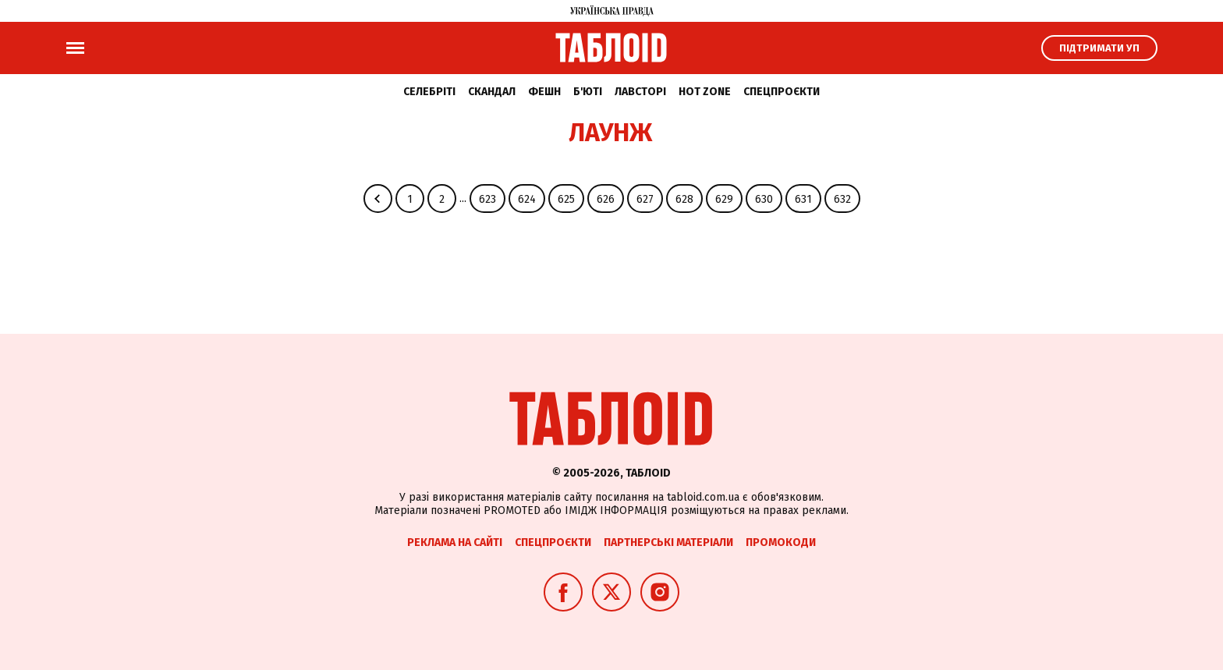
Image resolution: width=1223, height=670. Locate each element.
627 (645, 199)
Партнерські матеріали (668, 542)
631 (803, 199)
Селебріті (429, 91)
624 (527, 199)
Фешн (544, 91)
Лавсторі (640, 91)
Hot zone (705, 91)
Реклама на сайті (454, 542)
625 (566, 199)
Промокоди (781, 542)
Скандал (492, 91)
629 (724, 199)
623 (487, 199)
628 (684, 199)
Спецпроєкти (781, 91)
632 (842, 199)
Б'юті (587, 91)
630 (764, 199)
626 (606, 199)
